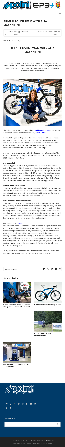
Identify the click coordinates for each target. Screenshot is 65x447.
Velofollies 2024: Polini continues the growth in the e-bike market (16, 306)
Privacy (48, 440)
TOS (53, 440)
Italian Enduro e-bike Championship (42, 335)
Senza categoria (16, 40)
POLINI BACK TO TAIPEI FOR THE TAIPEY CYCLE (16, 366)
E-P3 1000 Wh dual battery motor (47, 305)
